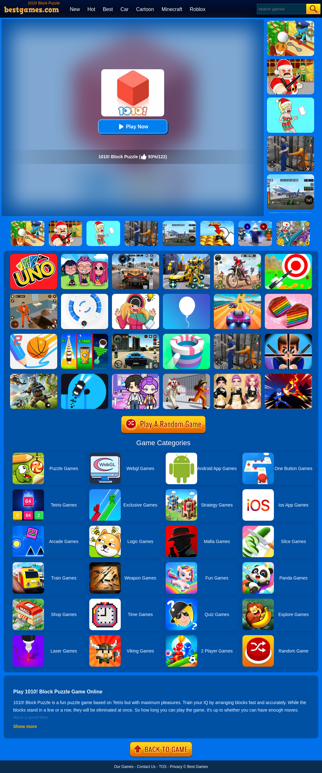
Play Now (132, 127)
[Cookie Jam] (288, 296)
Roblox (197, 9)
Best (108, 9)
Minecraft (172, 9)
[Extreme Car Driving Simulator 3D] (135, 336)
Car (124, 9)
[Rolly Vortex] (84, 296)
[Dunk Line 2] (33, 336)
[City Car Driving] (135, 256)
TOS (162, 767)
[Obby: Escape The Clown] (186, 376)
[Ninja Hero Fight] (288, 376)
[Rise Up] (186, 296)
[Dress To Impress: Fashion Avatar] (237, 376)
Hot (91, 9)
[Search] (281, 9)
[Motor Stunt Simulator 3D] (237, 256)
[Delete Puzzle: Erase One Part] (135, 296)
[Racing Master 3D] (237, 296)
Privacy (176, 767)
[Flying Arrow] (288, 256)
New (75, 9)
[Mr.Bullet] (288, 336)
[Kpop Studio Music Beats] (84, 256)
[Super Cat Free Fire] (33, 376)
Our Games (124, 767)
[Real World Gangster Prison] (237, 336)
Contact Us (146, 767)
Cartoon (145, 9)
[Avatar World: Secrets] (135, 376)
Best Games (197, 767)
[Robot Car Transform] (186, 256)
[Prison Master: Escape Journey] (33, 296)
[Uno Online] (33, 256)
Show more (25, 726)
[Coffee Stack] (84, 336)
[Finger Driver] (84, 376)
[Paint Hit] (186, 336)
